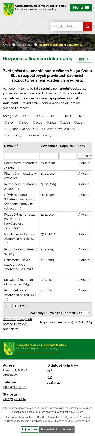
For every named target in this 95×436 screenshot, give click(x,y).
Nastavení (67, 429)
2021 (39, 122)
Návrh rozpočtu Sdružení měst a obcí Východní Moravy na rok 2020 (19, 201)
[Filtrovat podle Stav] (84, 156)
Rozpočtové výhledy (60, 129)
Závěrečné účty (40, 135)
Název (10, 146)
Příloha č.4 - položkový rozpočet (20, 176)
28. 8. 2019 (47, 163)
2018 (82, 116)
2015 (40, 116)
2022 (52, 122)
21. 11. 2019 (47, 214)
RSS (84, 59)
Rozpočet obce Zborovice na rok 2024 (20, 295)
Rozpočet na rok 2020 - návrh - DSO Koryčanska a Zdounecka (21, 221)
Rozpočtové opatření (23, 129)
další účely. (77, 412)
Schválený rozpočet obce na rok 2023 (19, 282)
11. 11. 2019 (47, 195)
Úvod (6, 44)
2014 (26, 116)
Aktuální (84, 163)
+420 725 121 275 (14, 399)
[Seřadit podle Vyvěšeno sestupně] (42, 150)
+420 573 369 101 (15, 387)
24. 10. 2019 (48, 173)
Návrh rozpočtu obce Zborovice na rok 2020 (20, 238)
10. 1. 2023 (47, 279)
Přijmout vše (29, 429)
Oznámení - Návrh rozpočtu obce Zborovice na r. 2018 (18, 266)
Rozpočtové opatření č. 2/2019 (21, 186)
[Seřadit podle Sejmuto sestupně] (62, 150)
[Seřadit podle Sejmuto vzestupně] (62, 148)
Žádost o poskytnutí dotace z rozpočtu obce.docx (17, 324)
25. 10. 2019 (48, 184)
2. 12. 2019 (47, 249)
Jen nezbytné (49, 429)
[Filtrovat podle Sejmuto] (68, 156)
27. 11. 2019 (47, 234)
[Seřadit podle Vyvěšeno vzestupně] (42, 148)
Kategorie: (10, 116)
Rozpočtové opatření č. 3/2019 (21, 252)
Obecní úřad (24, 44)
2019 (11, 122)
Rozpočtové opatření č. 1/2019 (21, 165)
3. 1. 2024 (46, 290)
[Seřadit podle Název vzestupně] (18, 144)
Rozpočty (14, 135)
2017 (68, 116)
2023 (66, 122)
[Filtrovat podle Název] (21, 156)
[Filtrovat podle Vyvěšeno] (49, 156)
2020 (24, 122)
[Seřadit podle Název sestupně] (18, 145)
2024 (80, 122)
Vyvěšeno (48, 146)
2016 (54, 116)
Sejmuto (67, 146)
